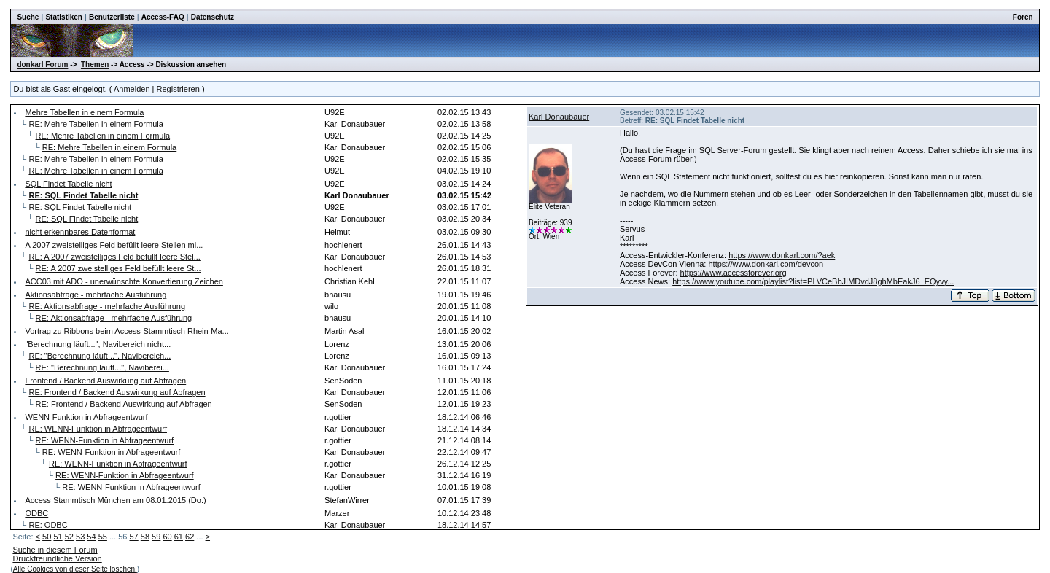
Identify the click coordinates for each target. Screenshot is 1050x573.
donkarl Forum (42, 65)
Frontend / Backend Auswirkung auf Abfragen (105, 380)
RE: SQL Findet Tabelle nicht (79, 207)
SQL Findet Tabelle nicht (68, 183)
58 (145, 536)
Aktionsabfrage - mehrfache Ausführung (95, 294)
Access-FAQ (162, 17)
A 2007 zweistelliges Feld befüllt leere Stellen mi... (114, 245)
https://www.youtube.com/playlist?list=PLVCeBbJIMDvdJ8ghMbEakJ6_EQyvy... (813, 281)
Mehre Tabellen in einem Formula (84, 112)
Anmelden (132, 89)
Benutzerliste (112, 17)
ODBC (36, 513)
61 (178, 536)
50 (46, 536)
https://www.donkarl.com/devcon (765, 264)
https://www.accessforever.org (733, 272)
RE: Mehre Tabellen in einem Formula (95, 124)
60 (167, 536)
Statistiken (63, 17)
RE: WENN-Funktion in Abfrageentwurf (97, 428)
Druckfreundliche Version (56, 558)
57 (133, 536)
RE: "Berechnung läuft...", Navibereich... (99, 355)
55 (102, 536)
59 (156, 536)
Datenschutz (212, 17)
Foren (1023, 17)
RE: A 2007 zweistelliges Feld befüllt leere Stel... (114, 256)
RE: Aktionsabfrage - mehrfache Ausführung (106, 306)
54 (91, 536)
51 (57, 536)
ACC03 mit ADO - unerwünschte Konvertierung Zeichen (123, 281)
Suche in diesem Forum (54, 549)
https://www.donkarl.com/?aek (781, 255)
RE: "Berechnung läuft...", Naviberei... (102, 367)
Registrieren (178, 89)
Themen (95, 65)
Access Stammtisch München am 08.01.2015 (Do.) (115, 500)
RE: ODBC (47, 525)
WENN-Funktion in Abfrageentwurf (86, 417)
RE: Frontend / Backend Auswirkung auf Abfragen (116, 392)
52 (69, 536)
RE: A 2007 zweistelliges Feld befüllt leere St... (118, 268)
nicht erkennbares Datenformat (80, 231)
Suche (28, 17)
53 (80, 536)
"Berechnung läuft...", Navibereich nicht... (98, 344)
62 (189, 536)
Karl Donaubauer (559, 116)
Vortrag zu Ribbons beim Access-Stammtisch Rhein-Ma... (126, 331)
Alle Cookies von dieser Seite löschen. (75, 569)
